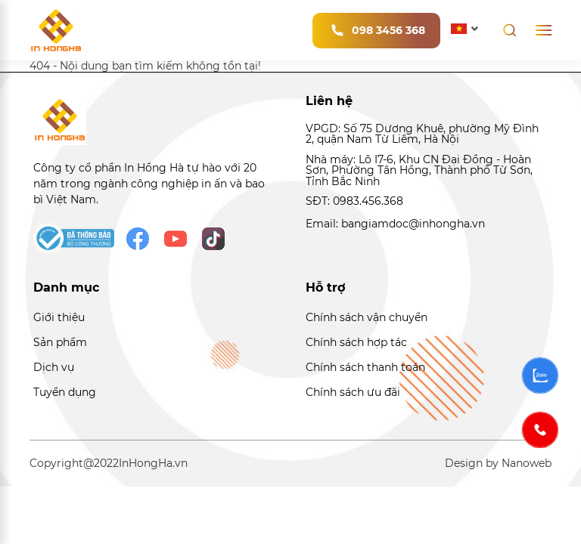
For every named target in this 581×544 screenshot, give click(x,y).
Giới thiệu (59, 317)
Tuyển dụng (64, 392)
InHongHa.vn (153, 463)
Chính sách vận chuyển (366, 317)
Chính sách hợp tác (356, 342)
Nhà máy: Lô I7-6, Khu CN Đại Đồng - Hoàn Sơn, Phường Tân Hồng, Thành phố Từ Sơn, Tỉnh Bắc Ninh (419, 170)
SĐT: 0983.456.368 (354, 201)
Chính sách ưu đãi (353, 392)
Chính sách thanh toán (365, 367)
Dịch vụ (53, 367)
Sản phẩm (60, 342)
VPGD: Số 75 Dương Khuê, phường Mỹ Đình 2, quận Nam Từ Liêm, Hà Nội (422, 134)
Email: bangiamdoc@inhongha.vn (395, 223)
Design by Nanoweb (498, 463)
